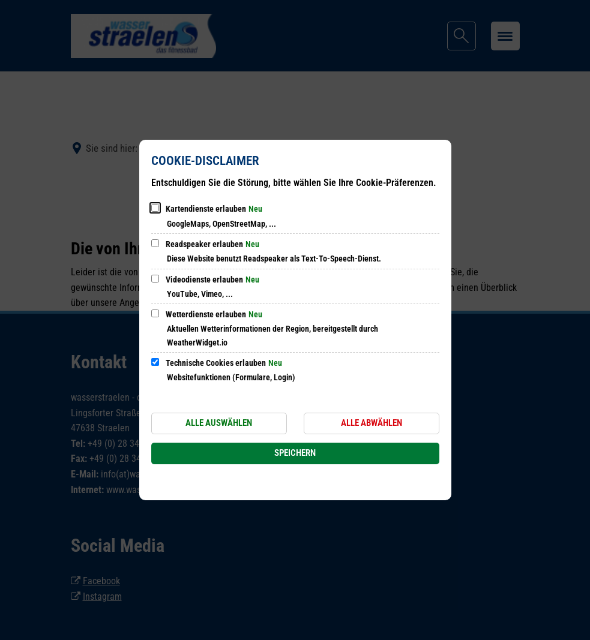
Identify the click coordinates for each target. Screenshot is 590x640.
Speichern (295, 452)
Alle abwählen (371, 422)
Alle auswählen (218, 422)
